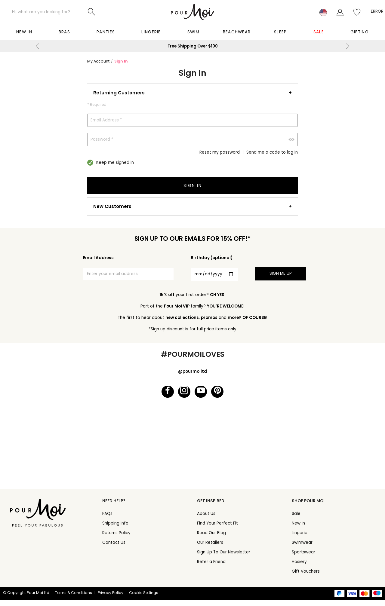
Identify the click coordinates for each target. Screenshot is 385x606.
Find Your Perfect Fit (217, 529)
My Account (98, 61)
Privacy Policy (110, 598)
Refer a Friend (211, 567)
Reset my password (219, 152)
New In (24, 32)
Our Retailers (210, 548)
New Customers (112, 206)
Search (91, 12)
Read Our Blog (211, 538)
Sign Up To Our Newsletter (223, 558)
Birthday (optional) (212, 258)
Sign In (121, 61)
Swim (193, 32)
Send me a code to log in (272, 152)
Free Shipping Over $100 (193, 46)
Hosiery (299, 567)
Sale (318, 32)
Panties (106, 32)
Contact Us (113, 548)
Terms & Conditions (73, 598)
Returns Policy (116, 538)
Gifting (359, 32)
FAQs (107, 519)
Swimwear (302, 548)
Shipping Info (115, 529)
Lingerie (151, 32)
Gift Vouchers (306, 577)
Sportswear (303, 558)
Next (347, 46)
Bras (64, 32)
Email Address (98, 258)
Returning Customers (119, 93)
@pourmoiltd (192, 371)
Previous (38, 46)
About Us (206, 519)
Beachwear (237, 32)
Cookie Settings (143, 598)
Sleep (280, 32)
